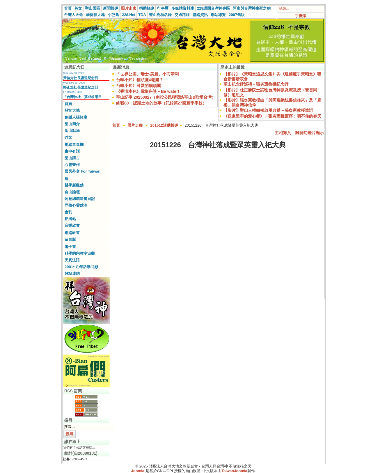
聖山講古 (72, 158)
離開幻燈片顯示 (309, 132)
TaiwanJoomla (234, 471)
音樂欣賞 (72, 225)
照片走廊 (128, 8)
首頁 (68, 8)
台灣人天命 (73, 15)
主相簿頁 (283, 132)
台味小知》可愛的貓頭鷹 (138, 85)
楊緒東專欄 (74, 144)
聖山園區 (92, 8)
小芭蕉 (113, 15)
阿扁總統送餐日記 (80, 198)
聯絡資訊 (200, 15)
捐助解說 (146, 8)
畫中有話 (72, 151)
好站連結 (72, 273)
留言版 (70, 239)
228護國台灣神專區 (213, 8)
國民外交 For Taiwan (82, 171)
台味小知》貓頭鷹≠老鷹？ (139, 79)
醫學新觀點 (74, 185)
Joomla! (138, 471)
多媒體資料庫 (182, 8)
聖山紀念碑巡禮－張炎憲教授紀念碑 (256, 84)
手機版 (300, 16)
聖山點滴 (72, 130)
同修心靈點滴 (76, 205)
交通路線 (182, 15)
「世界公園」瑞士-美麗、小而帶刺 (147, 74)
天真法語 (72, 260)
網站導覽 (218, 15)
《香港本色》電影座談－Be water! (147, 91)
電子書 (70, 247)
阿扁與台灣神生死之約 (252, 8)
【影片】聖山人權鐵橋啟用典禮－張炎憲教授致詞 (268, 110)
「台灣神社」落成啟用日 (82, 97)
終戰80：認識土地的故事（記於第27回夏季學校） (161, 103)
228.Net (128, 15)
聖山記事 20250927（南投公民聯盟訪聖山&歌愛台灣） (166, 97)
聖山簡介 (72, 124)
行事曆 (162, 8)
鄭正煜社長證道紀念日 (80, 87)
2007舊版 (237, 15)
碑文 (68, 137)
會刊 (68, 212)
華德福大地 (95, 15)
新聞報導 (110, 8)
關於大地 (72, 110)
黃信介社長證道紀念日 (80, 78)
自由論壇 (72, 192)
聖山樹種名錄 (160, 15)
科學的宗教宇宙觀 (80, 253)
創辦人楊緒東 (76, 117)
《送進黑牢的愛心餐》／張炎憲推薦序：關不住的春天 (272, 116)
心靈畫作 (72, 164)
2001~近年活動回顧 (81, 267)
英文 (78, 8)
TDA (142, 15)
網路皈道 (72, 233)
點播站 (70, 219)
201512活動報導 (164, 125)
